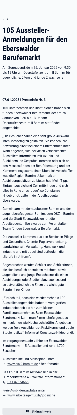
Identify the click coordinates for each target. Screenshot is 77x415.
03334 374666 (18, 382)
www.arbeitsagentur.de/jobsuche (31, 395)
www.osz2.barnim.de (22, 364)
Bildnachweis (41, 411)
